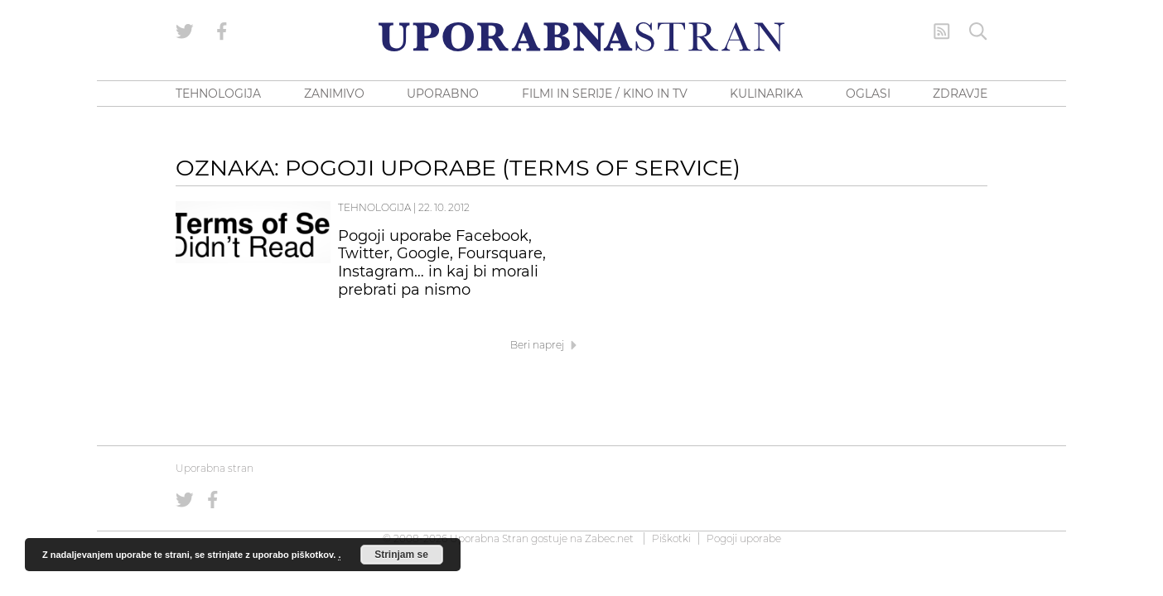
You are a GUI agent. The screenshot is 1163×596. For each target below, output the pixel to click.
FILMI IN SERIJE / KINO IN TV (605, 93)
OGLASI (868, 93)
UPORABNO (443, 93)
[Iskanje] (978, 31)
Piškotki (671, 538)
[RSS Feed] (942, 31)
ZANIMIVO (334, 93)
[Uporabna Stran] (581, 36)
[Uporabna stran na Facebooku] (222, 31)
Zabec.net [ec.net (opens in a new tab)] (609, 538)
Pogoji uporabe (744, 538)
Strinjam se (401, 554)
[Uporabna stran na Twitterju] (185, 31)
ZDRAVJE (960, 93)
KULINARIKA (766, 93)
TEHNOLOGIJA (218, 93)
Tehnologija (374, 207)
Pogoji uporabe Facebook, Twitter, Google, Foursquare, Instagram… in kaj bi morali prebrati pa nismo (442, 263)
